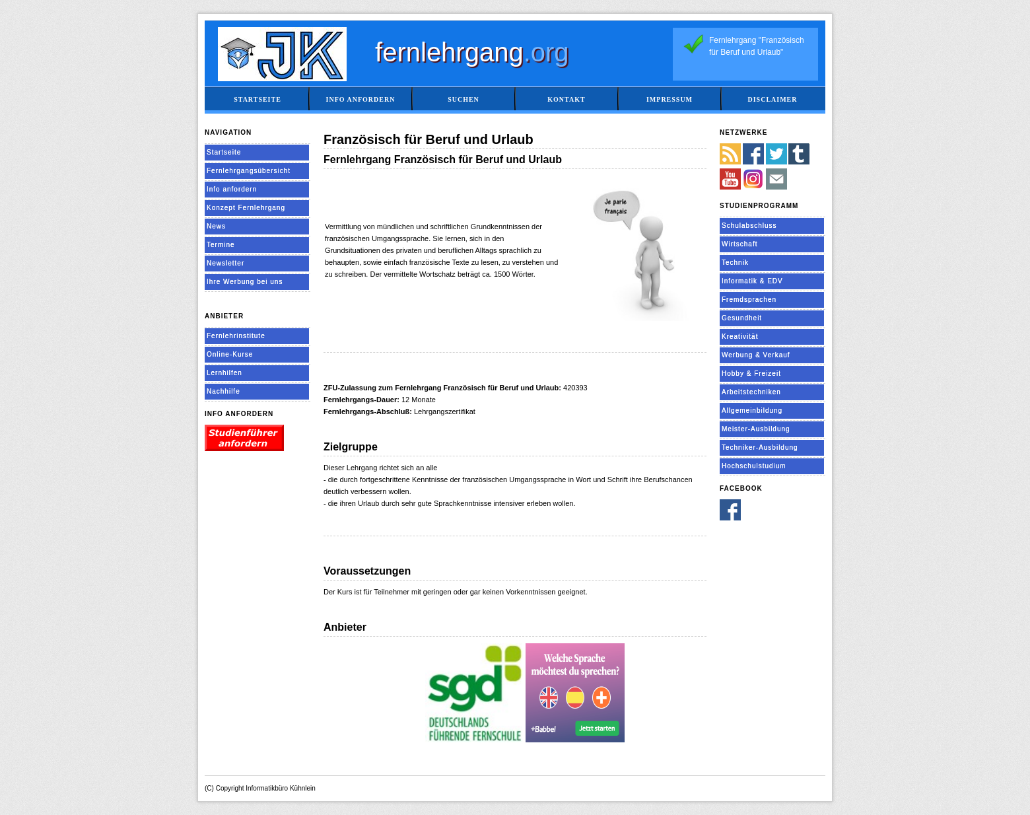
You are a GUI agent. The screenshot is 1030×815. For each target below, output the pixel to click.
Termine (221, 244)
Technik (735, 262)
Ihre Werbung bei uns (245, 281)
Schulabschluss (749, 225)
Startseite (257, 99)
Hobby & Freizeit (751, 373)
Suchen (463, 99)
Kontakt (566, 99)
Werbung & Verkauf (756, 355)
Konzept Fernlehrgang (246, 207)
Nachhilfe (223, 391)
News (216, 226)
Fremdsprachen (749, 299)
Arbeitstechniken (751, 392)
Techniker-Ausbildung (760, 447)
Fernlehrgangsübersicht (249, 170)
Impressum (669, 99)
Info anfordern (360, 99)
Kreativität (740, 336)
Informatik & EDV (752, 281)
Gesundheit (742, 318)
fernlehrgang (472, 52)
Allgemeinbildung (752, 410)
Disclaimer (772, 99)
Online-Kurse (230, 354)
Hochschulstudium (754, 466)
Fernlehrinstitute (236, 335)
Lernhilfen (224, 372)
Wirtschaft (739, 244)
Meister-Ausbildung (756, 429)
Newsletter (225, 263)
